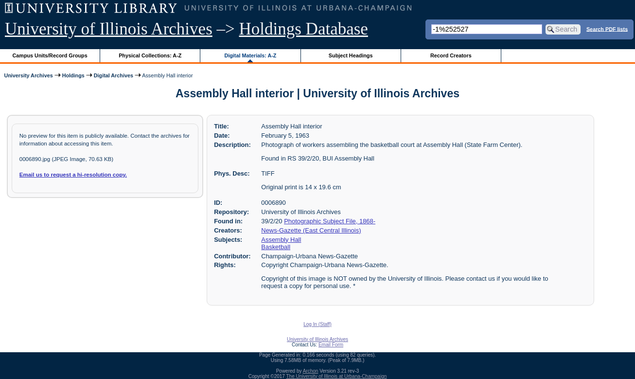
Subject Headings (351, 55)
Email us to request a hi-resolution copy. (73, 175)
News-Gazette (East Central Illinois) (311, 230)
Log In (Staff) (317, 324)
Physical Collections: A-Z (150, 55)
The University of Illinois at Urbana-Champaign (336, 376)
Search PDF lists (607, 29)
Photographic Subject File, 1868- (329, 221)
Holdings (73, 75)
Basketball (275, 247)
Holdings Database (303, 28)
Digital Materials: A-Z (250, 55)
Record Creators (451, 55)
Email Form (330, 344)
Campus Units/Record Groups (50, 55)
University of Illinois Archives (108, 28)
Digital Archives (113, 75)
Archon (310, 371)
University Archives (28, 75)
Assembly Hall (281, 239)
